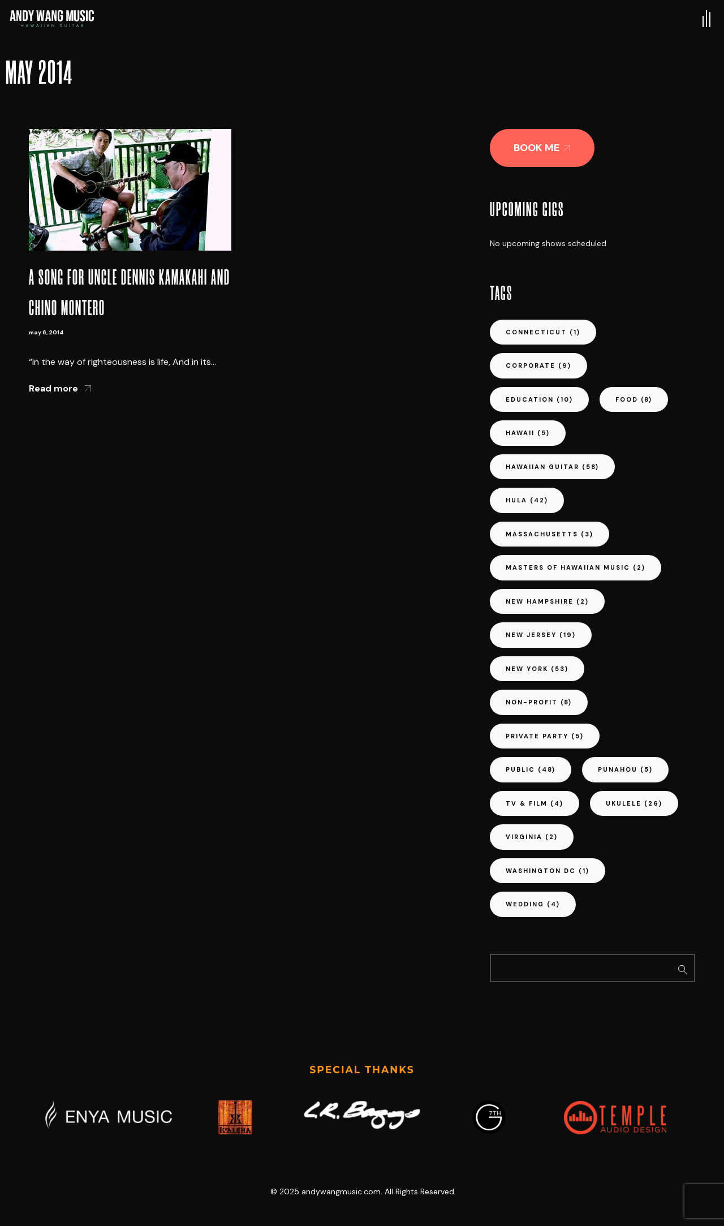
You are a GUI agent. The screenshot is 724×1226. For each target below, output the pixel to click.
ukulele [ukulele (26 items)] (634, 803)
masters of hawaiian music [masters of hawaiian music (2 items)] (575, 567)
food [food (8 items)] (633, 399)
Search (683, 968)
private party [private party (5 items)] (545, 736)
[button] (542, 148)
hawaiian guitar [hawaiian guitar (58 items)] (552, 467)
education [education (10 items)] (539, 399)
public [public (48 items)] (530, 769)
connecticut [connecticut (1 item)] (543, 332)
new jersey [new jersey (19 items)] (541, 635)
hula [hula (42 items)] (527, 500)
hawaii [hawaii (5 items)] (528, 433)
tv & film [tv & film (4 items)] (534, 803)
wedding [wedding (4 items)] (533, 904)
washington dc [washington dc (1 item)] (547, 871)
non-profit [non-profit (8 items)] (539, 702)
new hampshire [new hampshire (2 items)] (547, 601)
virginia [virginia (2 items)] (532, 837)
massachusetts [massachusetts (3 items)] (549, 534)
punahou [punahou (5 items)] (625, 769)
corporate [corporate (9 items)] (538, 365)
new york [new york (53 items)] (537, 669)
